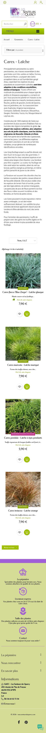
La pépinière (23, 579)
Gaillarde (16, 111)
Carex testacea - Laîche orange (23, 510)
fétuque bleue (34, 113)
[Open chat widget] (40, 727)
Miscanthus (34, 111)
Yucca (21, 113)
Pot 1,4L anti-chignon (24, 300)
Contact (23, 638)
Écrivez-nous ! (9, 704)
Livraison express (23, 599)
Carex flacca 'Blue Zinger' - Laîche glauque (23, 292)
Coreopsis (8, 111)
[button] (23, 656)
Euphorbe (12, 108)
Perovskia (15, 113)
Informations (10, 679)
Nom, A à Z (26, 240)
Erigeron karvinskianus (26, 108)
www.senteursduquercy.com (26, 715)
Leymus (7, 116)
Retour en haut (11, 547)
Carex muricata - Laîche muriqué (23, 365)
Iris (26, 113)
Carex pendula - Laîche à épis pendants (23, 437)
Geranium (25, 111)
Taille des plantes (23, 618)
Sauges (7, 113)
